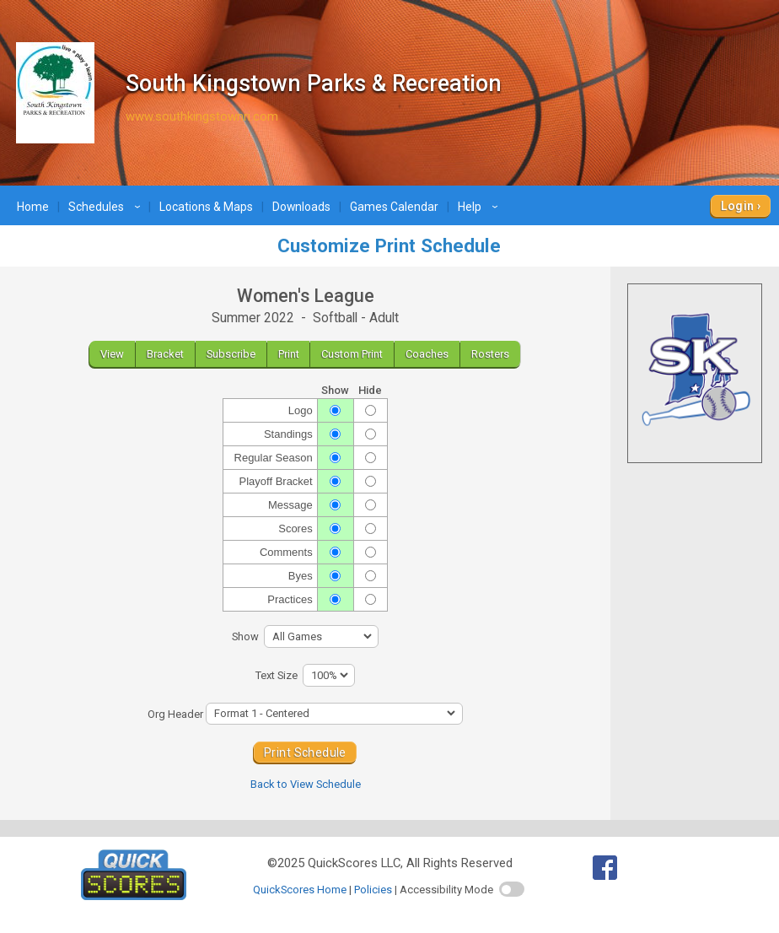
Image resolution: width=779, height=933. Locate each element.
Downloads (301, 206)
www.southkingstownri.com (202, 116)
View (112, 354)
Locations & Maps (206, 206)
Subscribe (231, 354)
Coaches (427, 354)
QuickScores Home (300, 889)
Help (480, 206)
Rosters (490, 354)
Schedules (106, 206)
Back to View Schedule (305, 784)
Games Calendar (394, 206)
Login (737, 206)
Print (288, 354)
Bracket (165, 354)
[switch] (511, 889)
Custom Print (352, 354)
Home (33, 206)
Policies (373, 889)
